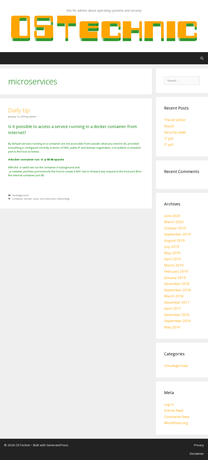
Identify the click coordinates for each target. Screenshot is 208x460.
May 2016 (172, 327)
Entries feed (173, 410)
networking (63, 198)
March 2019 (173, 265)
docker (28, 198)
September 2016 (177, 320)
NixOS (169, 126)
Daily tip (19, 110)
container (17, 198)
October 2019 (175, 228)
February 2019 (176, 271)
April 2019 (172, 259)
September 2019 (177, 234)
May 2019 (172, 252)
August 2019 (174, 240)
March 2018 (173, 296)
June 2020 (172, 215)
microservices (47, 198)
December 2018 (177, 283)
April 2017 (172, 308)
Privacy (199, 445)
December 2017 (177, 302)
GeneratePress (57, 445)
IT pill (168, 138)
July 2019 (171, 246)
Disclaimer (197, 453)
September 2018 (177, 290)
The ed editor (175, 119)
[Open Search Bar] (202, 58)
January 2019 (175, 277)
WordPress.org (176, 422)
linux (36, 198)
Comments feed (176, 416)
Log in (169, 404)
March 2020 (173, 221)
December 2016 (177, 314)
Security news (175, 132)
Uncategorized (20, 195)
